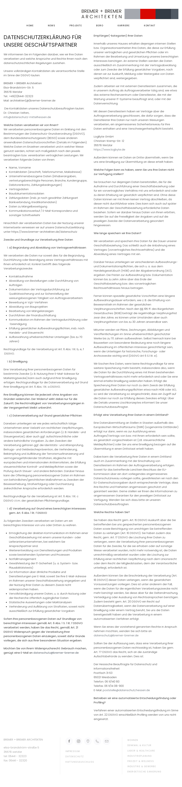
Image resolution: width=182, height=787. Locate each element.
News (51, 25)
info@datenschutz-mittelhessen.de (27, 117)
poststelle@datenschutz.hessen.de (126, 690)
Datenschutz (74, 756)
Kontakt (150, 25)
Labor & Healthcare (141, 750)
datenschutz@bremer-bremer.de (56, 653)
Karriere (124, 25)
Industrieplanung (139, 755)
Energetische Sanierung (144, 771)
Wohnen (132, 740)
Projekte (76, 25)
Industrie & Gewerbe (141, 766)
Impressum (72, 751)
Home (30, 25)
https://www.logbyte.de (109, 149)
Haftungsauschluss (79, 761)
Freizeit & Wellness (140, 761)
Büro (99, 25)
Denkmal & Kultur (139, 745)
